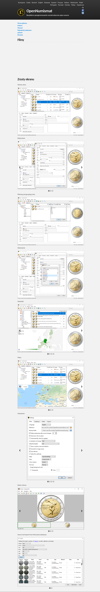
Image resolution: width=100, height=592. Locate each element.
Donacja (20, 35)
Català (28, 3)
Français (60, 3)
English (40, 3)
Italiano (66, 3)
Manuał (20, 28)
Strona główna (22, 23)
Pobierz (20, 25)
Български (21, 3)
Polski (81, 3)
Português (53, 5)
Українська (80, 5)
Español (53, 3)
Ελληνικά (47, 3)
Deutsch (34, 3)
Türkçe (73, 5)
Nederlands (74, 3)
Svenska (67, 5)
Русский (60, 5)
